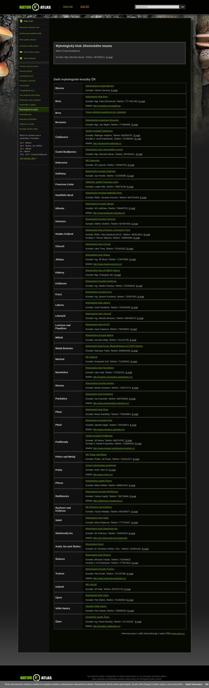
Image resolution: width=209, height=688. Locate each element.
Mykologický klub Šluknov (98, 555)
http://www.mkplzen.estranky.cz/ (108, 429)
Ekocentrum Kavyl (94, 544)
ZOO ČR (84, 6)
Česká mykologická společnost (101, 465)
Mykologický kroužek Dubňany (101, 171)
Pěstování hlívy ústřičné (30, 100)
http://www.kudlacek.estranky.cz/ (109, 213)
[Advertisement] (117, 30)
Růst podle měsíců (27, 40)
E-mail (109, 57)
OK (206, 684)
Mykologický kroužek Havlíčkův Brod (104, 192)
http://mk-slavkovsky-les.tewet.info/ (110, 538)
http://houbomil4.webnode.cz (107, 143)
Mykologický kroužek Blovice (100, 86)
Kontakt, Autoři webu (28, 129)
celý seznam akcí (27, 158)
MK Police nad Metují (96, 454)
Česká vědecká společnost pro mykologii (106, 112)
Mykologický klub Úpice (97, 595)
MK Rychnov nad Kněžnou (99, 507)
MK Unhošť (91, 584)
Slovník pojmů (25, 71)
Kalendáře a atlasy (27, 105)
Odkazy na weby (26, 124)
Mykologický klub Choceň (98, 244)
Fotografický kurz (27, 90)
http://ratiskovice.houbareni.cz (107, 500)
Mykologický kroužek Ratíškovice (102, 491)
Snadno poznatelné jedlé (30, 33)
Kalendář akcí (25, 114)
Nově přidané (27, 58)
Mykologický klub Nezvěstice (100, 367)
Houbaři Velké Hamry (96, 606)
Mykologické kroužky (28, 110)
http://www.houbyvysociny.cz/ (107, 264)
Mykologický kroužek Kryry (99, 292)
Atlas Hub (68, 6)
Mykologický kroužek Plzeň (99, 420)
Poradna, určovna (27, 81)
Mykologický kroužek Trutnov (100, 569)
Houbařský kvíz (26, 76)
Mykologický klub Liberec (98, 302)
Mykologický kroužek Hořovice (100, 219)
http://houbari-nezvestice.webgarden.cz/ (112, 377)
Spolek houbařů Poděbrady (99, 435)
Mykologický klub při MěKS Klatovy (103, 270)
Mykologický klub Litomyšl (98, 313)
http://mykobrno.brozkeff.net (106, 106)
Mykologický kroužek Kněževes (101, 281)
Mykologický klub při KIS (98, 324)
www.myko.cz (178, 633)
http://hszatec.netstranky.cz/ (106, 626)
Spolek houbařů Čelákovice (99, 131)
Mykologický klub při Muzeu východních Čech (108, 230)
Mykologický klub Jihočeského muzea (104, 149)
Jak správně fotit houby (29, 95)
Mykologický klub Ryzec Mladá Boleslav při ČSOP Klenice (114, 346)
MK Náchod (91, 357)
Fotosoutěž (24, 86)
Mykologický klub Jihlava (98, 255)
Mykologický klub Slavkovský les (102, 528)
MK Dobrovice (92, 160)
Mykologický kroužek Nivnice (100, 383)
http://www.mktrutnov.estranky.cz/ (109, 578)
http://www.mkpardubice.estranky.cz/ (111, 403)
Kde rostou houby (29, 52)
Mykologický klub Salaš (97, 518)
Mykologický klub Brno (97, 96)
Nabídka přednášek (28, 119)
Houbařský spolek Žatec (97, 617)
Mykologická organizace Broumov (102, 120)
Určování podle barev (28, 46)
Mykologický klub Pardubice (99, 394)
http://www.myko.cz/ (103, 474)
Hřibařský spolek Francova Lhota (102, 182)
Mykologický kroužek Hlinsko (100, 203)
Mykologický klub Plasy (97, 409)
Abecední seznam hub (29, 27)
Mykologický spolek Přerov (99, 480)
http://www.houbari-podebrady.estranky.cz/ (114, 448)
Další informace (194, 684)
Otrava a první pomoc (29, 66)
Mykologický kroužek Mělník (99, 335)
